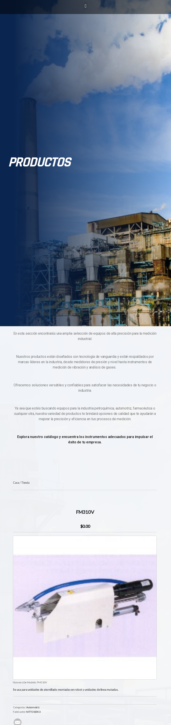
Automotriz (32, 707)
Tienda (25, 482)
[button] (85, 6)
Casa (16, 482)
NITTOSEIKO (33, 711)
